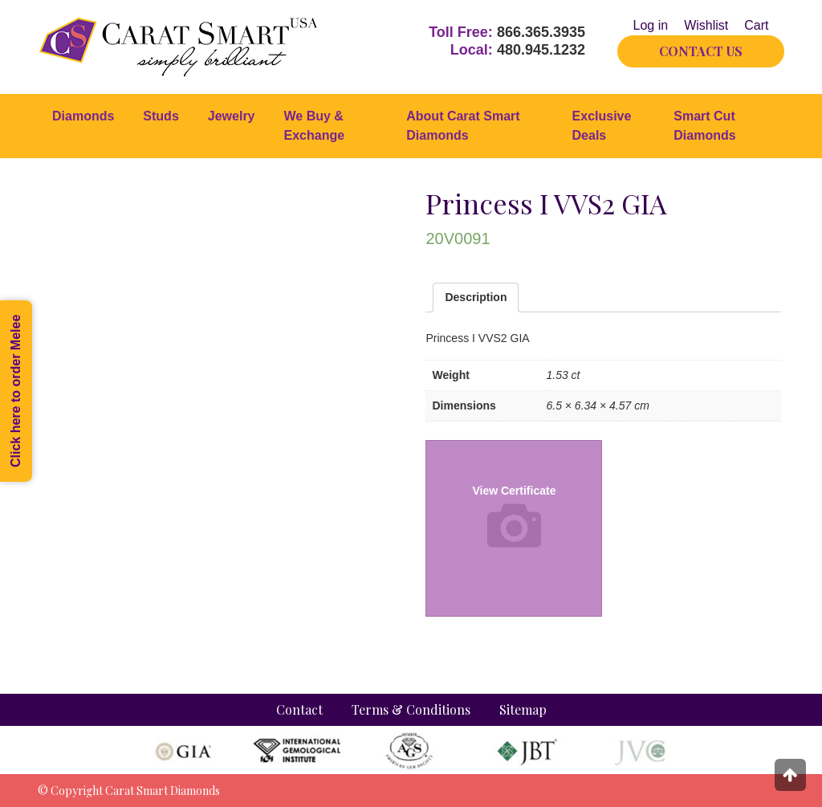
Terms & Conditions (411, 709)
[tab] (476, 297)
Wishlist (706, 25)
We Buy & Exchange (314, 125)
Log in (651, 25)
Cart (756, 25)
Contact (299, 709)
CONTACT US (701, 51)
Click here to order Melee (15, 391)
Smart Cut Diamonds (704, 125)
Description (476, 297)
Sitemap (523, 709)
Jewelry (231, 116)
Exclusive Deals (602, 125)
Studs (160, 116)
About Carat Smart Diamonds (462, 125)
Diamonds (83, 116)
